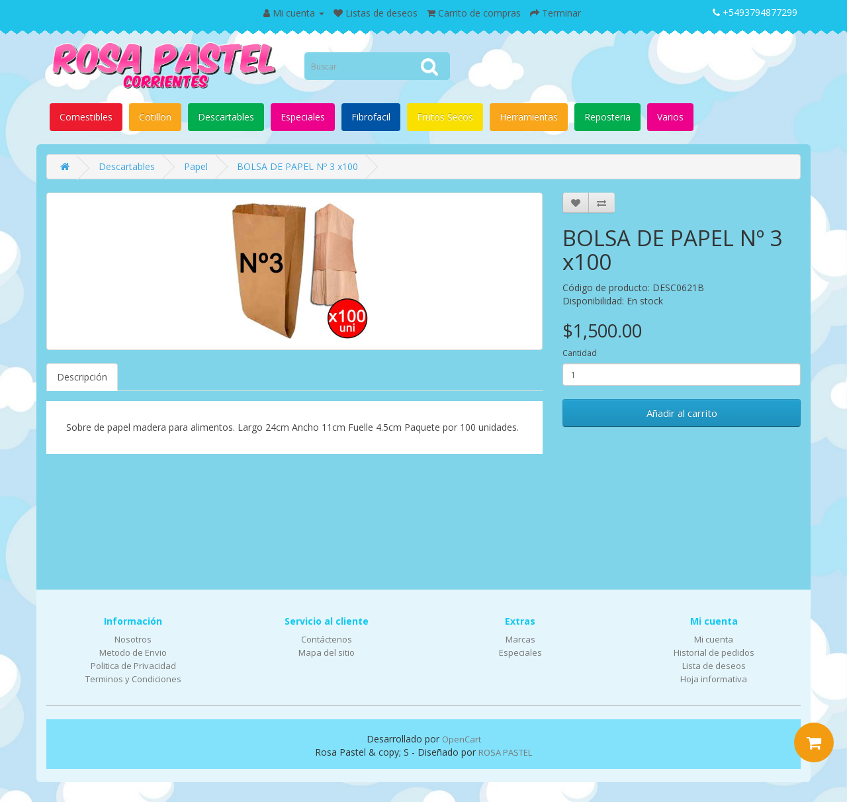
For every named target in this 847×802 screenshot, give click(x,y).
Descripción (82, 377)
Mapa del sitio (326, 652)
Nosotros (133, 639)
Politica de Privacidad (133, 666)
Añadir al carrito (681, 413)
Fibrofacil (370, 117)
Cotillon (155, 117)
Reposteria (607, 117)
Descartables (226, 117)
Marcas (520, 639)
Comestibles (86, 117)
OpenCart (461, 739)
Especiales (303, 117)
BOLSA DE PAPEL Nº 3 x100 (297, 166)
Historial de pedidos (714, 652)
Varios (670, 117)
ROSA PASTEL (505, 752)
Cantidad (579, 353)
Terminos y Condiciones (133, 679)
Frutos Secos (445, 117)
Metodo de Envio (133, 652)
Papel (196, 166)
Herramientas (529, 117)
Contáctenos (326, 639)
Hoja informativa (713, 679)
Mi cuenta (713, 639)
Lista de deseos (714, 666)
